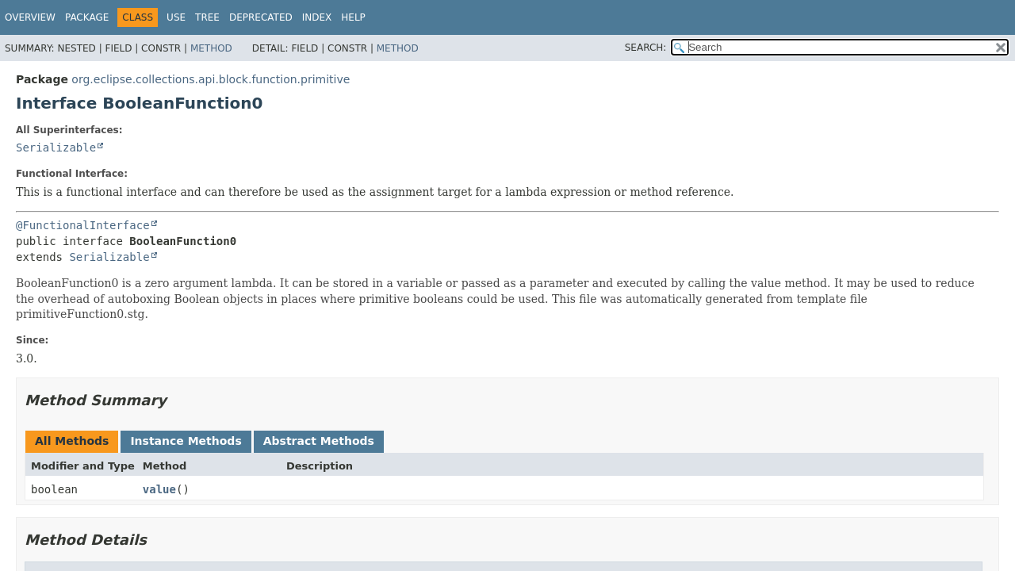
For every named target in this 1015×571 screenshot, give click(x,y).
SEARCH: (646, 47)
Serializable (56, 147)
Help (353, 17)
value (159, 489)
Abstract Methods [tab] (318, 441)
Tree (207, 17)
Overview (30, 17)
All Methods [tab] (72, 441)
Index (317, 17)
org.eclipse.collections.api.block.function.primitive (210, 79)
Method (211, 48)
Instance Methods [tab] (185, 441)
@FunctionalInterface (83, 225)
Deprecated (261, 17)
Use (176, 17)
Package (87, 17)
